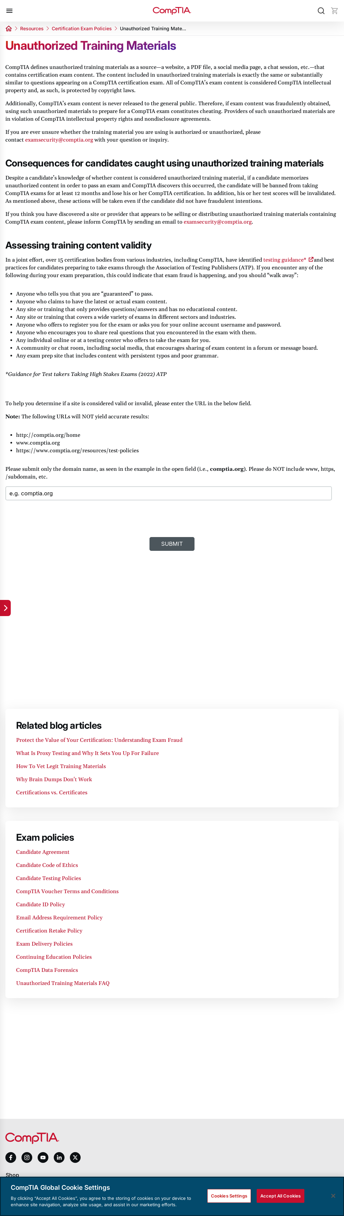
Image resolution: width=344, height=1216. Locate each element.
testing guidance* (284, 260)
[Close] (333, 1195)
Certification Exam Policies (82, 28)
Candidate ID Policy (40, 904)
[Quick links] (5, 608)
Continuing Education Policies (54, 957)
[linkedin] (59, 1157)
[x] (75, 1157)
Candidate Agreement (43, 852)
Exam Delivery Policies (44, 944)
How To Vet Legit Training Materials (61, 766)
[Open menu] (9, 11)
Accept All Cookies (280, 1195)
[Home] (172, 11)
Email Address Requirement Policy (59, 917)
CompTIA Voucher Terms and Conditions (67, 891)
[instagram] (27, 1157)
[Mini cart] (335, 10)
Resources (32, 28)
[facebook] (10, 1157)
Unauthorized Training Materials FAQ (63, 983)
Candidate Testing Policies (48, 878)
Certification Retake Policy (49, 930)
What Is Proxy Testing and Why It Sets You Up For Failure (87, 753)
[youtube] (43, 1157)
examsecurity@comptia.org (59, 140)
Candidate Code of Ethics (47, 865)
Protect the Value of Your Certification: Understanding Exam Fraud (99, 740)
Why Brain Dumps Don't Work (54, 779)
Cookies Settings (229, 1195)
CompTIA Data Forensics (47, 970)
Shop (12, 1175)
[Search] (321, 10)
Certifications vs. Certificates (51, 792)
